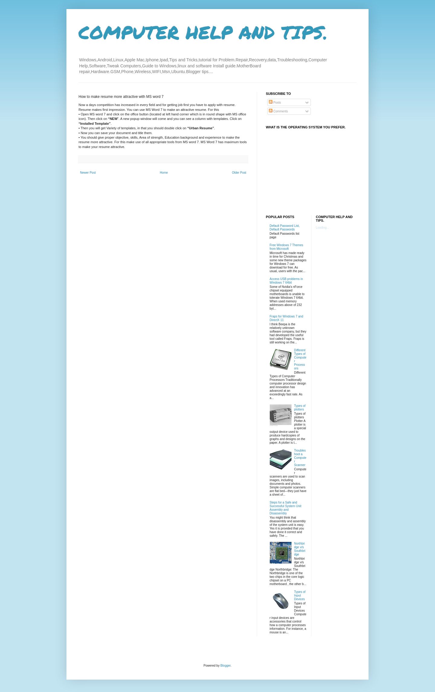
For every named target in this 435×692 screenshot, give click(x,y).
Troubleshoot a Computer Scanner (300, 458)
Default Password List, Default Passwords (285, 227)
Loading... (322, 227)
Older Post (239, 172)
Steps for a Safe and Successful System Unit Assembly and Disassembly (285, 508)
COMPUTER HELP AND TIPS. (203, 32)
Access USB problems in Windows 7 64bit (286, 280)
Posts (275, 102)
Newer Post (88, 172)
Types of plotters (300, 407)
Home (164, 172)
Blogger (225, 665)
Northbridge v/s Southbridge (299, 549)
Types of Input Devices (300, 595)
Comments (278, 111)
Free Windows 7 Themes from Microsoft (286, 246)
